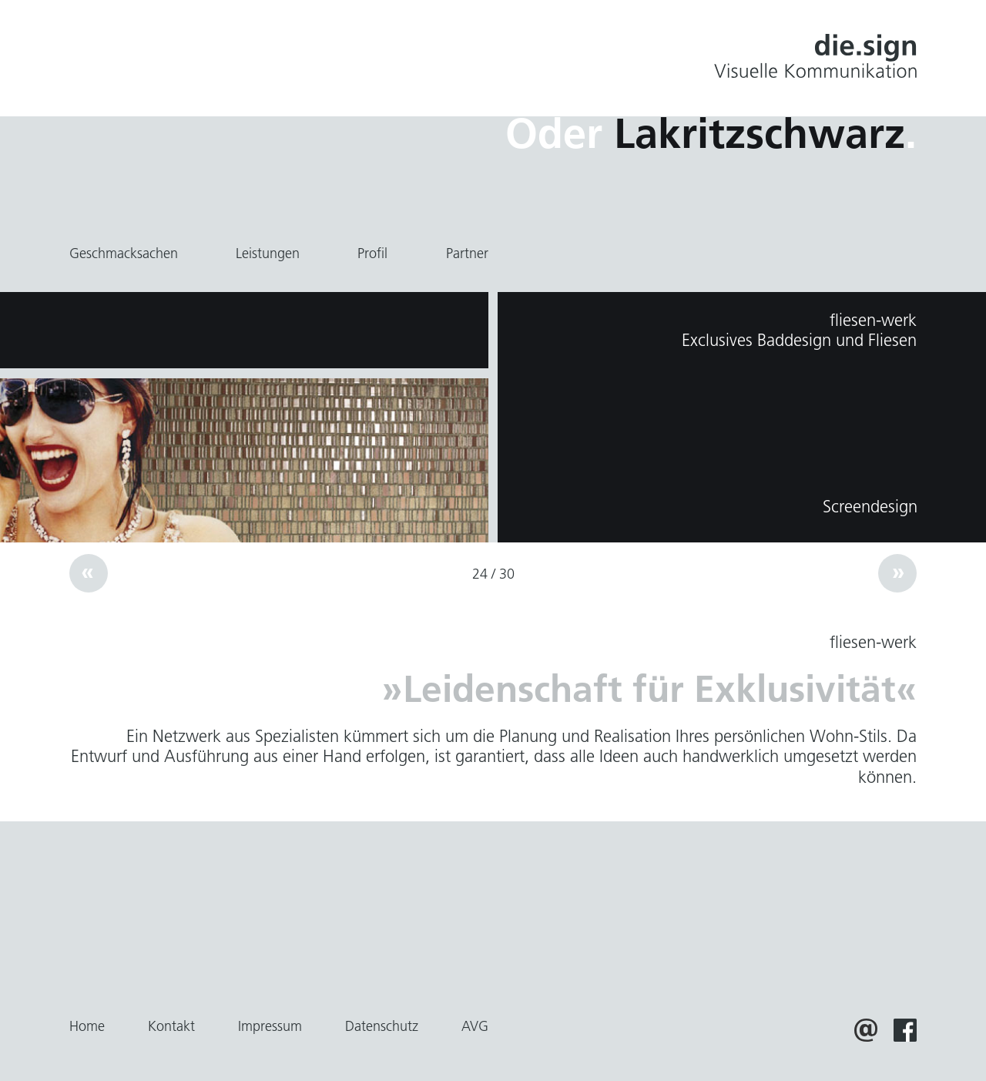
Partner (467, 253)
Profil (372, 253)
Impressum (270, 1026)
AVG (474, 1026)
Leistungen (268, 253)
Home (87, 1026)
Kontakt (171, 1026)
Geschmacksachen (123, 253)
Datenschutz (381, 1026)
